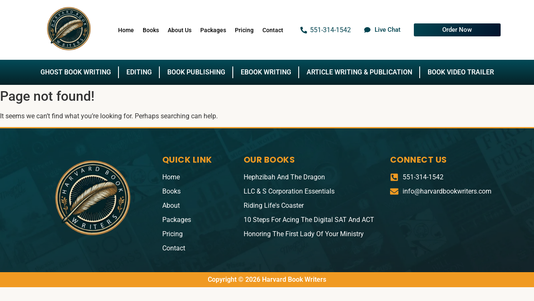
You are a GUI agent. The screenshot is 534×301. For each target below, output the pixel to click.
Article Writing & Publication (359, 72)
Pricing (244, 30)
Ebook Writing (266, 72)
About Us (179, 30)
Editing (139, 72)
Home (126, 30)
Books (151, 30)
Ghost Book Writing (75, 72)
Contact (272, 30)
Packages (213, 30)
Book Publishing (196, 72)
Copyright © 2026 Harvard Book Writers (267, 279)
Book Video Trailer (461, 72)
